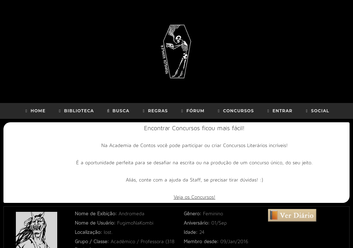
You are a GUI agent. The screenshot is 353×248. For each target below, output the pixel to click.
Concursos (235, 110)
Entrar (279, 110)
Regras (154, 110)
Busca (118, 110)
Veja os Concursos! (194, 197)
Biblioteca (75, 110)
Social (316, 110)
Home (35, 110)
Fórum (192, 110)
